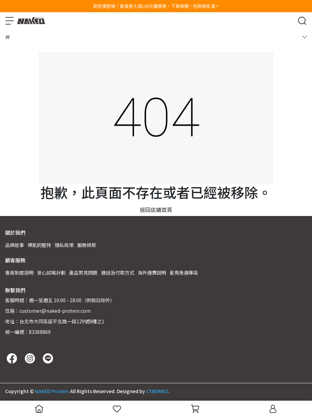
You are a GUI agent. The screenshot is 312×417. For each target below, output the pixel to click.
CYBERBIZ (157, 391)
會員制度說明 (19, 272)
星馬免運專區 (184, 272)
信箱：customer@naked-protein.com (48, 310)
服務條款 (86, 245)
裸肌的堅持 (39, 245)
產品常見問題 (83, 272)
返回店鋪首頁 (156, 209)
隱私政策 (64, 245)
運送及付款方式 (117, 272)
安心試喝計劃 (51, 272)
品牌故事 (14, 245)
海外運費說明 (152, 272)
